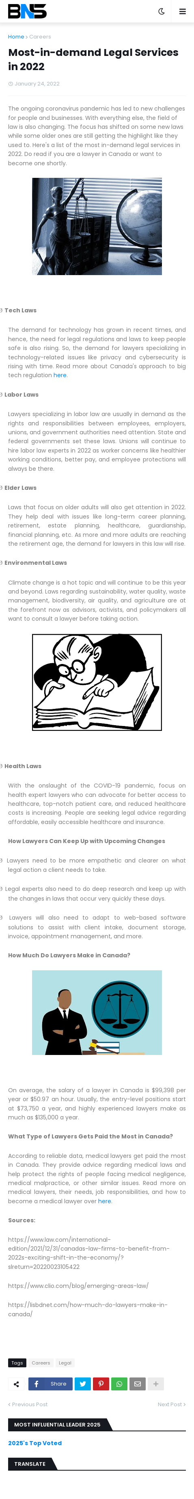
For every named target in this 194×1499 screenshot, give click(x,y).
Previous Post (29, 1404)
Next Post (170, 1404)
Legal (65, 1363)
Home (16, 37)
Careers (40, 37)
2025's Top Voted (35, 1443)
